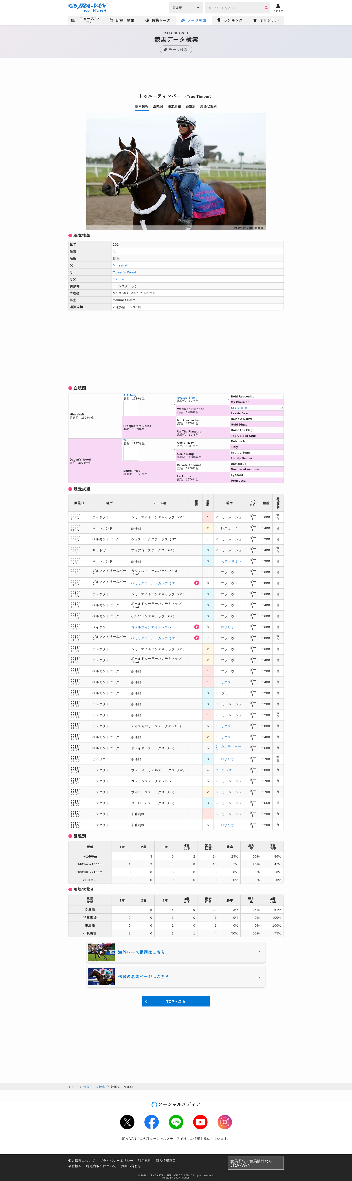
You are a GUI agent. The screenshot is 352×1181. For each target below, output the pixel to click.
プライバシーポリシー (116, 1160)
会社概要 (75, 1166)
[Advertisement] (176, 77)
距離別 (191, 106)
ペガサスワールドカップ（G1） (155, 583)
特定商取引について (101, 1166)
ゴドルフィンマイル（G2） (152, 627)
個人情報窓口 (166, 1160)
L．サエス (223, 682)
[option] (176, 171)
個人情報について (81, 1160)
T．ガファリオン (229, 561)
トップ (73, 1086)
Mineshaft (121, 265)
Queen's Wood (124, 272)
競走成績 (174, 106)
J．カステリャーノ (228, 748)
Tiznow (118, 279)
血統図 (158, 106)
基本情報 (142, 106)
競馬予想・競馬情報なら (251, 1163)
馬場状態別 (208, 106)
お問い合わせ (131, 1166)
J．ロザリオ (225, 627)
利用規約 (144, 1160)
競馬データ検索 (94, 1086)
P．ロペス (223, 770)
